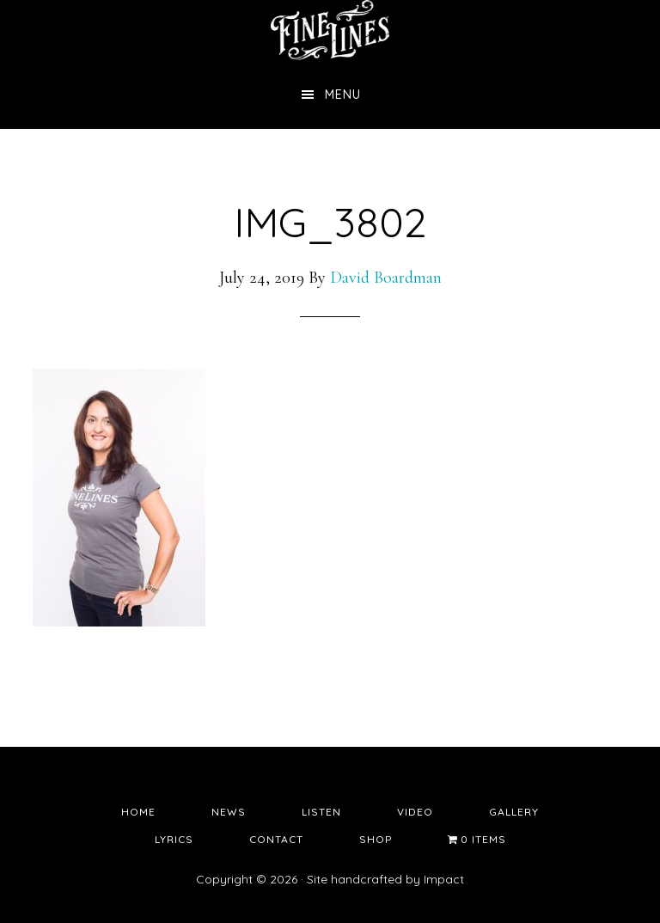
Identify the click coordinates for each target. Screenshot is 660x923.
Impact (444, 879)
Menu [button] (343, 94)
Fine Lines (330, 30)
